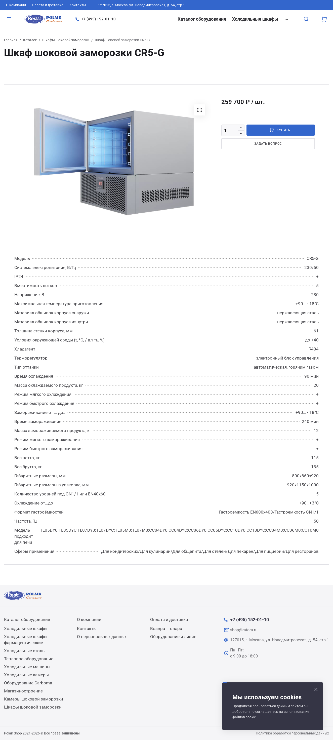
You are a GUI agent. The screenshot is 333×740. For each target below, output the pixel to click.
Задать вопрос (268, 143)
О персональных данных (102, 636)
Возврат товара (166, 628)
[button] (199, 109)
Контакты (77, 5)
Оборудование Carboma (28, 682)
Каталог (30, 40)
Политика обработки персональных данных (292, 733)
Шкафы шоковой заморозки (65, 40)
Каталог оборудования (202, 19)
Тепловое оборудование (28, 658)
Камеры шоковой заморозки (33, 699)
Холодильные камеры (26, 674)
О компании (16, 5)
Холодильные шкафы (255, 19)
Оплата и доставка (47, 5)
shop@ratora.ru (244, 630)
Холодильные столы (25, 650)
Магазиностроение (23, 690)
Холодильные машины (27, 666)
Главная (11, 40)
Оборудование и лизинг (174, 636)
